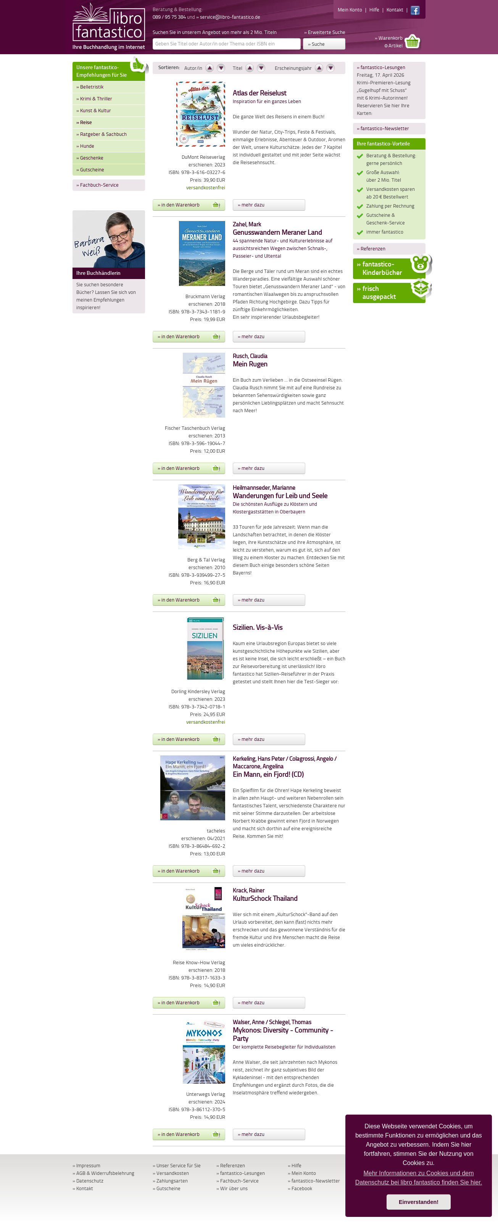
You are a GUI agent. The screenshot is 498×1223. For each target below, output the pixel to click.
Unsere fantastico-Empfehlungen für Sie (110, 70)
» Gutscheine (90, 170)
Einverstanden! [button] (418, 1202)
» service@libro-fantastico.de (228, 17)
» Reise (84, 122)
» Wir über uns (232, 1188)
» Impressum (86, 1165)
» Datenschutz (88, 1181)
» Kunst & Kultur (93, 110)
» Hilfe (294, 1165)
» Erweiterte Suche (324, 32)
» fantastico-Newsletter (383, 128)
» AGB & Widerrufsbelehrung (103, 1173)
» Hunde (85, 146)
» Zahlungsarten (170, 1181)
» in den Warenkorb (189, 205)
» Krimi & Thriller (94, 99)
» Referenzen (371, 249)
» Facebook (300, 1188)
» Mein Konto (302, 1173)
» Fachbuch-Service (97, 185)
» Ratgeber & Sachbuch (101, 134)
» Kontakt (83, 1188)
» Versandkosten (171, 1173)
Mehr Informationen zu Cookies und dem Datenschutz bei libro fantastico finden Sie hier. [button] (418, 1178)
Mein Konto (350, 10)
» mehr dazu (251, 205)
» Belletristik (89, 87)
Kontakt (395, 10)
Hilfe (374, 10)
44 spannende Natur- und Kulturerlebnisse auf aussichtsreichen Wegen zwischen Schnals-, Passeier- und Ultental (282, 240)
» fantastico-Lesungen (381, 67)
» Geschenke (89, 158)
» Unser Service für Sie (177, 1165)
